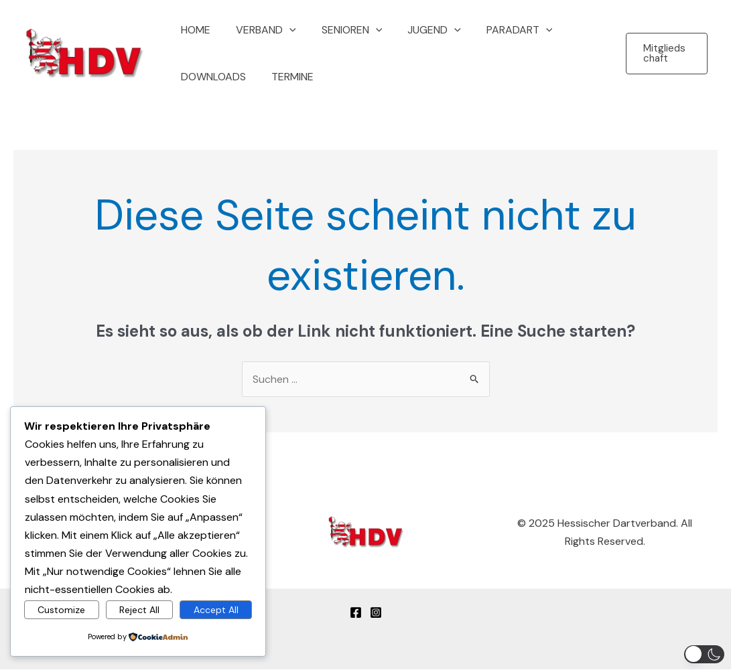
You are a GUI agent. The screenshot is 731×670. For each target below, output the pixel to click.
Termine (286, 77)
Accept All (216, 610)
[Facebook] (356, 612)
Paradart (501, 30)
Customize (61, 610)
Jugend (420, 30)
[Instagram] (376, 612)
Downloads (211, 77)
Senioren (342, 30)
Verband (260, 30)
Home (193, 30)
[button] (283, 30)
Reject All (139, 610)
